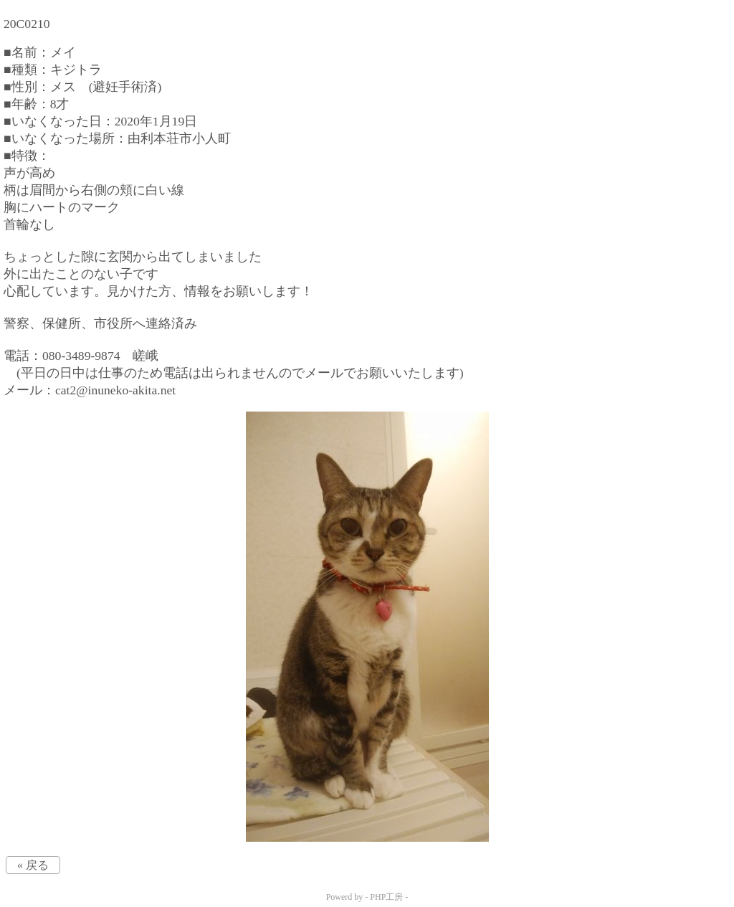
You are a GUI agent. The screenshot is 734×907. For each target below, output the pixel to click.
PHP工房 (386, 897)
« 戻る (33, 865)
